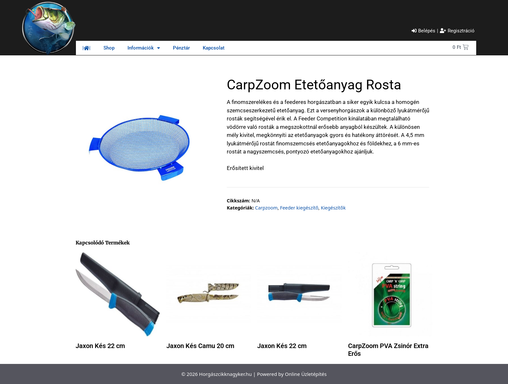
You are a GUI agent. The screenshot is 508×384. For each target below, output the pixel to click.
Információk (143, 48)
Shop (109, 48)
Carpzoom (266, 208)
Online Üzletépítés (306, 374)
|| (86, 48)
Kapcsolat (213, 48)
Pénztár (181, 48)
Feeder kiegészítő (299, 208)
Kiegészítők (333, 208)
